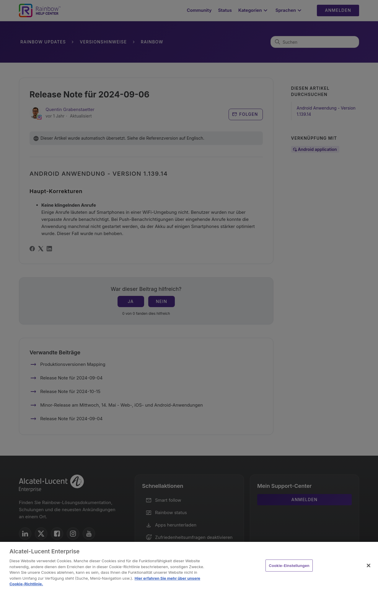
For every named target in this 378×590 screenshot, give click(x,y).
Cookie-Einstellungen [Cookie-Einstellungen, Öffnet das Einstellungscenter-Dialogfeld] (289, 565)
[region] (189, 566)
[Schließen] (368, 565)
